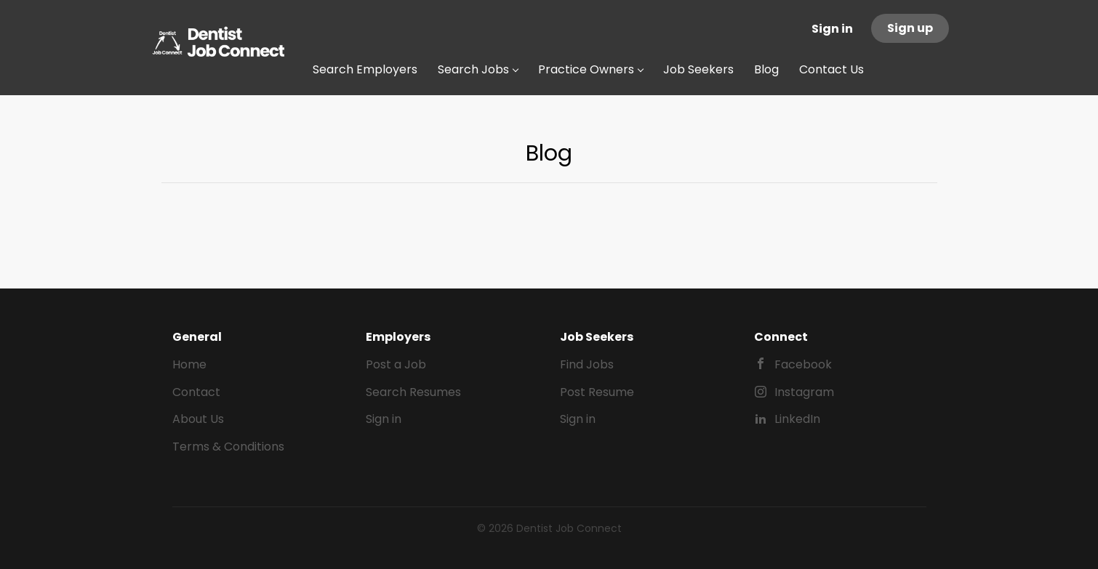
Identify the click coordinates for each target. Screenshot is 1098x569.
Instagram (804, 392)
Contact (196, 392)
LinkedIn (797, 419)
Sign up (910, 28)
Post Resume (597, 392)
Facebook (803, 364)
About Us (198, 419)
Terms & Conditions (228, 446)
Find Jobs (587, 364)
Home (189, 364)
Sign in (832, 28)
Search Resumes (413, 392)
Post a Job (396, 364)
